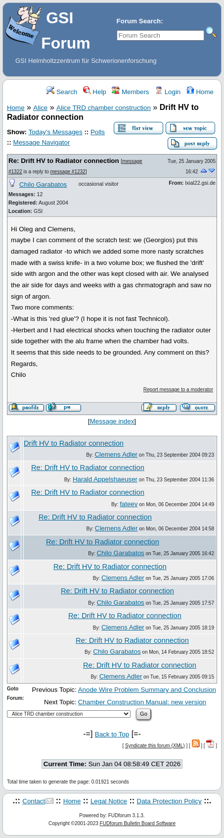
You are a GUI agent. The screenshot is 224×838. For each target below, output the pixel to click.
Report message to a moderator (178, 389)
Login (167, 92)
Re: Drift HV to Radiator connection (63, 160)
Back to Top (112, 734)
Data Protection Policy (169, 801)
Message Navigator (41, 142)
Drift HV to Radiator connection (74, 443)
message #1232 (68, 171)
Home (200, 92)
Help (94, 92)
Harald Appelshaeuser (105, 479)
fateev (128, 504)
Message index (112, 421)
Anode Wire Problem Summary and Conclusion (147, 689)
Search (61, 92)
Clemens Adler (115, 454)
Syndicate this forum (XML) (155, 745)
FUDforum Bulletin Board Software (138, 823)
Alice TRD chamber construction (103, 107)
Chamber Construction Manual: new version (142, 702)
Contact (33, 801)
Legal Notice (108, 801)
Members (130, 92)
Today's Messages (55, 132)
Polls (97, 132)
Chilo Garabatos (43, 184)
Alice (40, 107)
